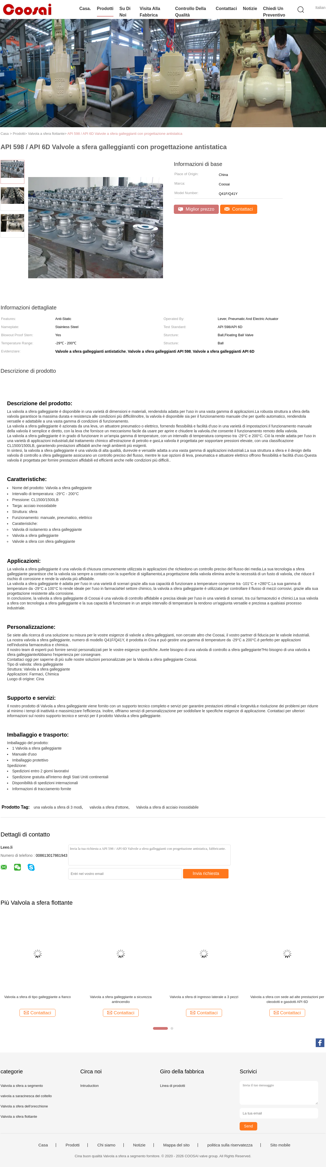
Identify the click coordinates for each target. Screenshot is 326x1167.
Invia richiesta (206, 873)
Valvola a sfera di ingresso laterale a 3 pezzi (204, 997)
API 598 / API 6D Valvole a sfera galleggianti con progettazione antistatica (124, 134)
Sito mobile (280, 1145)
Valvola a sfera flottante (19, 1116)
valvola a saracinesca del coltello (26, 1096)
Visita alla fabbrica (150, 11)
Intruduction (89, 1086)
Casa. (85, 8)
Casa (43, 1145)
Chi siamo (106, 1145)
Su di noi (125, 11)
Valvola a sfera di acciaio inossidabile (167, 807)
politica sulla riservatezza (230, 1145)
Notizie (250, 8)
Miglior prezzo (196, 209)
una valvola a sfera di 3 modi (58, 807)
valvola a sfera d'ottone (109, 807)
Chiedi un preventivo (274, 11)
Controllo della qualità (190, 11)
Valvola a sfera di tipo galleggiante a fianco (37, 997)
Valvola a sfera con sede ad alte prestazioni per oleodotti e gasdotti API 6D (287, 999)
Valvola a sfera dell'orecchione (24, 1106)
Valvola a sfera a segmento (22, 1086)
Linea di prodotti (172, 1086)
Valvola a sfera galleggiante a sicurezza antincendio (121, 999)
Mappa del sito (176, 1145)
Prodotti (105, 8)
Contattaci (226, 8)
